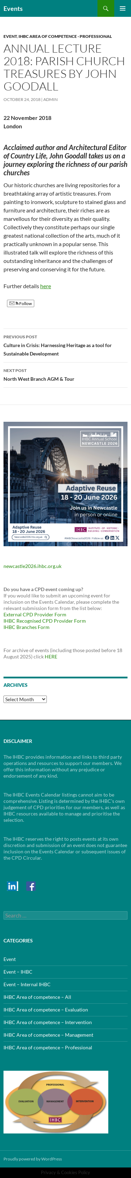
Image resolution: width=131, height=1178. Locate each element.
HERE (51, 656)
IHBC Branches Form (26, 627)
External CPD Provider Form (34, 614)
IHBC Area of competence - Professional (65, 36)
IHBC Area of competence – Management (48, 1035)
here (45, 286)
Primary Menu (122, 8)
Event (10, 36)
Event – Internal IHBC (27, 984)
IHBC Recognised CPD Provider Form (44, 621)
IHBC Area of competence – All (37, 997)
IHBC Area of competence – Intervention (47, 1022)
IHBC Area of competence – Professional (47, 1047)
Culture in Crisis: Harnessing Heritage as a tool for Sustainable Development (65, 345)
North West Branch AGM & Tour (65, 374)
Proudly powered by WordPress (32, 1159)
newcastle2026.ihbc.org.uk (32, 566)
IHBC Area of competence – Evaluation (45, 1010)
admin (50, 99)
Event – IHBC (17, 972)
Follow (20, 303)
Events (13, 8)
